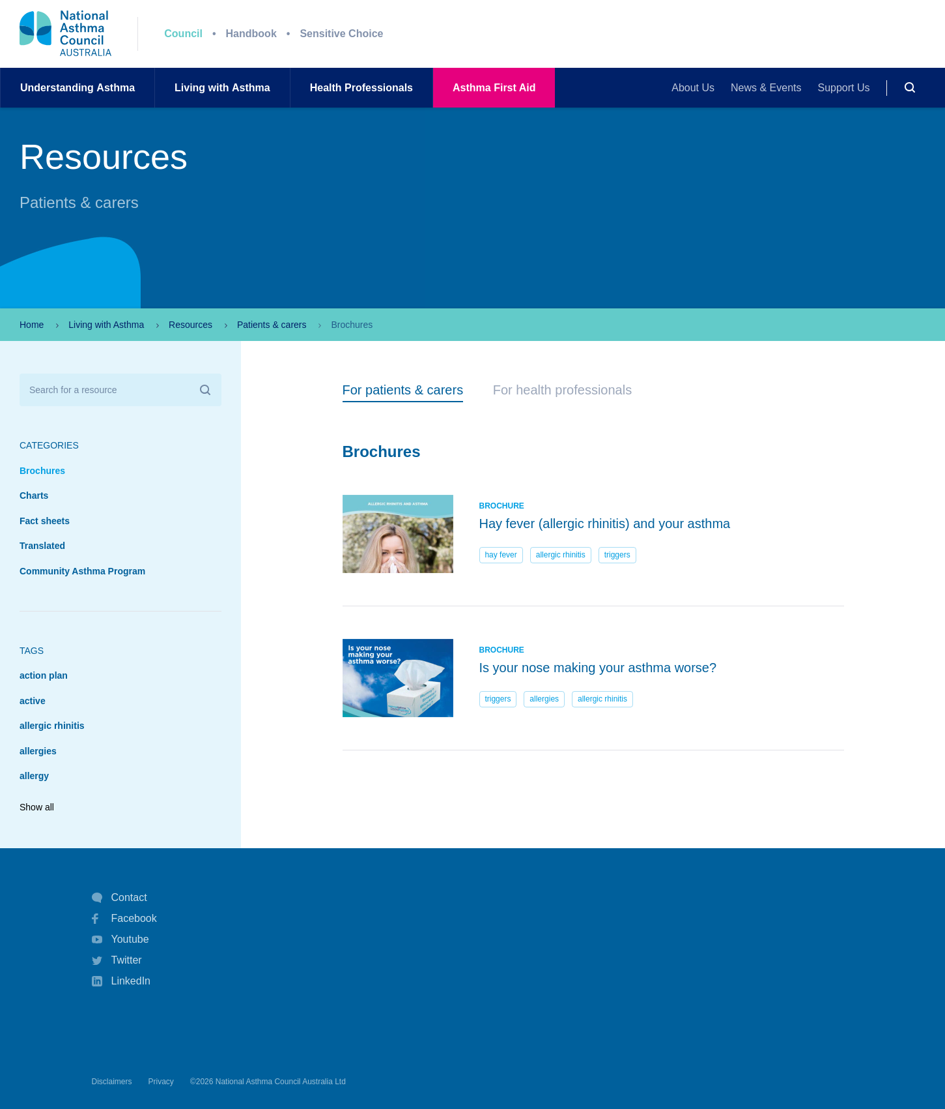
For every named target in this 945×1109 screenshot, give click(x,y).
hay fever (500, 554)
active (33, 701)
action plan (44, 675)
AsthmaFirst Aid (494, 88)
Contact (119, 898)
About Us (692, 87)
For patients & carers (403, 390)
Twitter (117, 960)
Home (32, 324)
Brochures (42, 471)
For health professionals (562, 390)
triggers (617, 554)
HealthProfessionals (361, 88)
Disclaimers (112, 1081)
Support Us (844, 87)
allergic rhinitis (52, 725)
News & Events (766, 87)
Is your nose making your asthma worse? (598, 667)
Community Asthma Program (82, 571)
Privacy (161, 1081)
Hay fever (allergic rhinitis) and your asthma (605, 523)
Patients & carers (272, 324)
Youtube (120, 939)
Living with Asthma (106, 324)
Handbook (251, 33)
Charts (34, 495)
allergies (38, 751)
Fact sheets (45, 521)
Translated (42, 545)
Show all (37, 807)
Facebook (124, 918)
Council (183, 33)
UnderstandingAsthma (77, 88)
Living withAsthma (222, 88)
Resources (190, 324)
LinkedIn (121, 982)
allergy (34, 776)
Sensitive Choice (341, 33)
